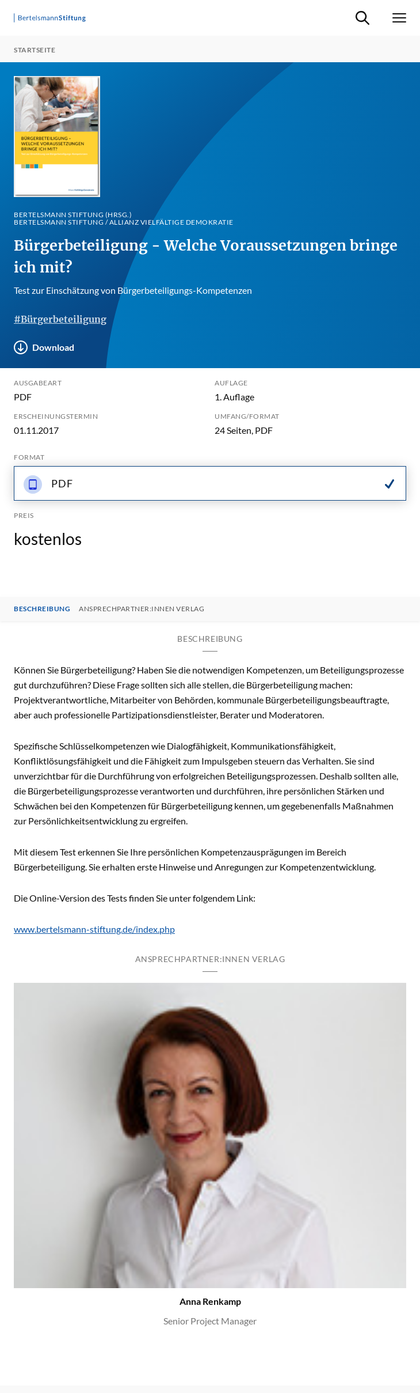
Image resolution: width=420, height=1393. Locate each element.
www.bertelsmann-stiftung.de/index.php (94, 928)
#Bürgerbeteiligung (60, 319)
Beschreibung (42, 608)
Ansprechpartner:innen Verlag (141, 608)
